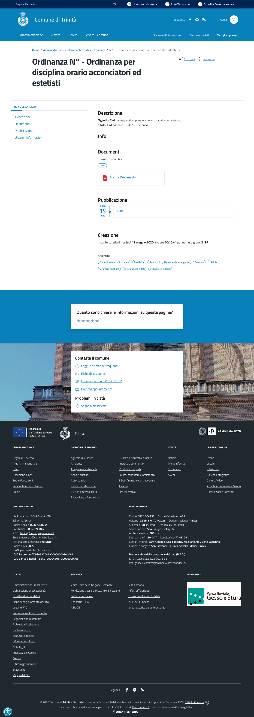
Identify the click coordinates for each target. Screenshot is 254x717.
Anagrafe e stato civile (84, 469)
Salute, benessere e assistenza (137, 475)
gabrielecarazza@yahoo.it (152, 558)
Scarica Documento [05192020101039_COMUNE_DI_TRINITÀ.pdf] (123, 177)
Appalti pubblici (80, 475)
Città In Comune (194, 702)
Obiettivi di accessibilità (26, 596)
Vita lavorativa (127, 492)
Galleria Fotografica (218, 475)
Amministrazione (53, 50)
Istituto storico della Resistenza (146, 607)
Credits (17, 658)
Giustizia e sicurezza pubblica (135, 458)
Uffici (16, 469)
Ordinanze (99, 50)
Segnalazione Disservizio (27, 619)
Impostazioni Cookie (24, 652)
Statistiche (19, 669)
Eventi (210, 458)
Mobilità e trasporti (130, 469)
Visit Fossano (136, 585)
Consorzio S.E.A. (80, 602)
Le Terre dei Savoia (82, 596)
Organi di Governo (23, 458)
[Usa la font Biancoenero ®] (142, 4)
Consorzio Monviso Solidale (144, 596)
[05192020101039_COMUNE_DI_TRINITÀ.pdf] (105, 178)
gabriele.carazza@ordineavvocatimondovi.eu (160, 563)
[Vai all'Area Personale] (216, 4)
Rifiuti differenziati (139, 590)
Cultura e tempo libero (84, 492)
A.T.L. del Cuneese (138, 602)
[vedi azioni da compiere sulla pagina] (206, 59)
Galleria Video (215, 480)
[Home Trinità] (46, 19)
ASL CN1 (76, 607)
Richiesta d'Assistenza (26, 624)
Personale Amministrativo (28, 486)
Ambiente (76, 463)
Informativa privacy (24, 641)
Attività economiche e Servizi (224, 486)
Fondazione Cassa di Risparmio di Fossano (95, 590)
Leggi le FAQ (20, 607)
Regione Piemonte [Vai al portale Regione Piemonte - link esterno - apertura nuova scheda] (25, 4)
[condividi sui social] (187, 59)
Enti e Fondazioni (23, 480)
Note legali (19, 647)
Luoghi (210, 463)
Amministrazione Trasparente (30, 585)
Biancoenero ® (140, 707)
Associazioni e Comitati (220, 492)
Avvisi (171, 475)
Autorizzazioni (79, 480)
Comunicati (174, 469)
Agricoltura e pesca (82, 458)
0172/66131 (24, 520)
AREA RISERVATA (125, 711)
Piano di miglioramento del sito (31, 602)
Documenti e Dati (78, 50)
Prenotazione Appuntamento (30, 613)
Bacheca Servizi (22, 630)
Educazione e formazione (85, 497)
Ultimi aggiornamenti (25, 664)
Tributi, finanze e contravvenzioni (138, 480)
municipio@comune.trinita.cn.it (38, 537)
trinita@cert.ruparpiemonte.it (37, 533)
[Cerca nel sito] (234, 19)
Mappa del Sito (21, 675)
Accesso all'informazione (167, 35)
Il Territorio (213, 469)
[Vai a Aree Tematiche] (177, 4)
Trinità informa (176, 463)
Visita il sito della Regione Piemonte (92, 585)
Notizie (172, 458)
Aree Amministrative (25, 463)
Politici (16, 492)
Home (35, 50)
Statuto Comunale (23, 636)
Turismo (123, 486)
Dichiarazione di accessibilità (29, 590)
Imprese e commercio (131, 463)
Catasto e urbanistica (83, 486)
